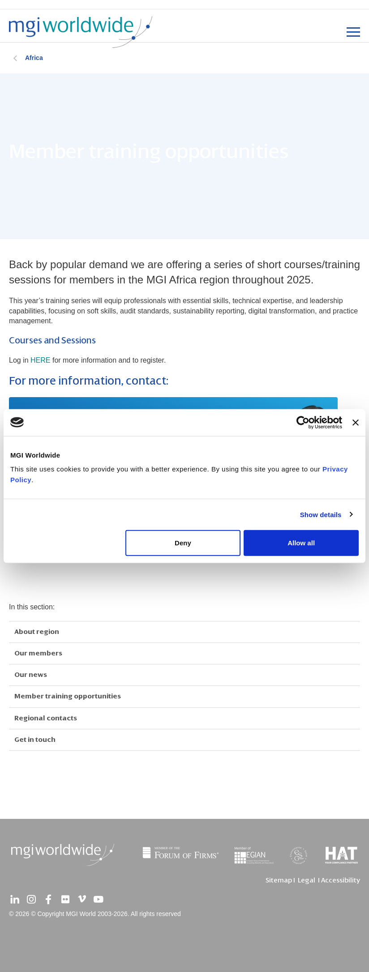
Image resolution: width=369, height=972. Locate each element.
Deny (183, 543)
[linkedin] (15, 899)
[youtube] (98, 899)
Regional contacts (45, 718)
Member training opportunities (67, 696)
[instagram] (31, 899)
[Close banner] (355, 422)
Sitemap (279, 880)
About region (36, 632)
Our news (30, 675)
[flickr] (65, 899)
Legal (306, 880)
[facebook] (48, 899)
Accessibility (340, 880)
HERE (40, 360)
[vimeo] (82, 899)
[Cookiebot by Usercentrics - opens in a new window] (303, 422)
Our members (38, 653)
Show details (321, 514)
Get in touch (35, 740)
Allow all (301, 543)
